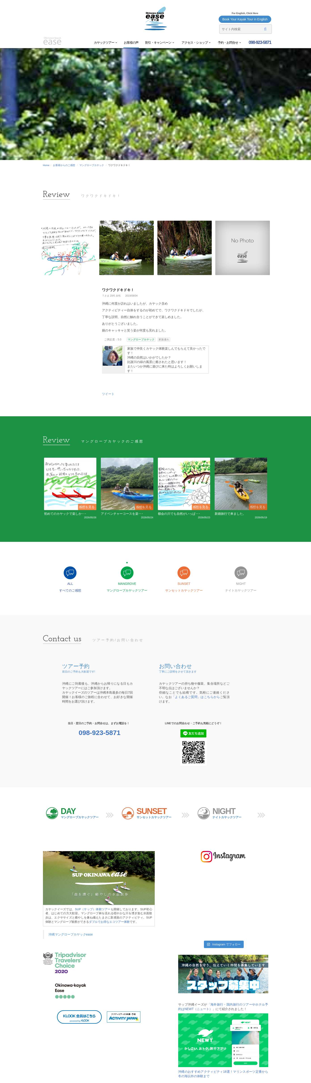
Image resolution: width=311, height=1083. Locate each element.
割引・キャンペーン (159, 42)
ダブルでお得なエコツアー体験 (109, 922)
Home (46, 165)
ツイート (108, 394)
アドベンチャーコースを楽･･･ (122, 513)
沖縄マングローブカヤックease (71, 935)
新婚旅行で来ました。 (230, 513)
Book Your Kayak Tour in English (244, 19)
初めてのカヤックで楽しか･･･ (65, 513)
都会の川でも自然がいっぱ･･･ (179, 513)
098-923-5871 (259, 42)
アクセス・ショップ (196, 42)
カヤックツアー (105, 42)
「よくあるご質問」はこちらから (196, 697)
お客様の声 (131, 42)
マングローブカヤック (91, 165)
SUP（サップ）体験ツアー (93, 909)
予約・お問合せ (229, 42)
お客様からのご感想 (64, 165)
